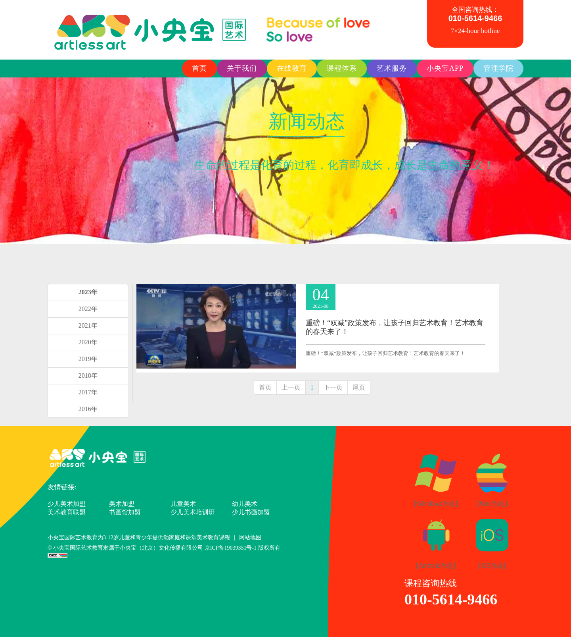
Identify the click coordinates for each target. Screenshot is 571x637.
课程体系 (342, 68)
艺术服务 (392, 68)
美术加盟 (121, 503)
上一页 (291, 387)
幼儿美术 (244, 503)
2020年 (88, 342)
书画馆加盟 (125, 512)
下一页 (333, 387)
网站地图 (250, 537)
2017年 (88, 392)
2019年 (88, 358)
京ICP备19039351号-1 (231, 548)
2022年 (88, 308)
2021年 (88, 325)
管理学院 (498, 68)
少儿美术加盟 (67, 503)
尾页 (359, 387)
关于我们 (242, 68)
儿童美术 (183, 503)
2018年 (88, 375)
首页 (199, 68)
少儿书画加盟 (251, 512)
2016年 (88, 408)
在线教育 (292, 68)
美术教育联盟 (67, 512)
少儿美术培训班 (193, 512)
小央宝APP (445, 68)
